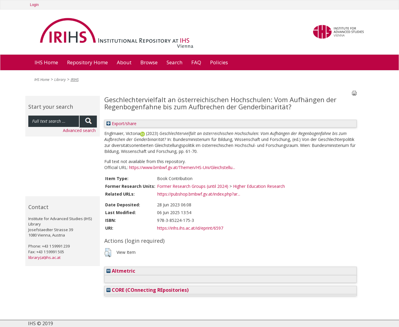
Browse (149, 62)
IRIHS (75, 79)
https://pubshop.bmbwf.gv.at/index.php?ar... (198, 194)
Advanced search (79, 130)
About (124, 62)
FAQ (196, 62)
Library (60, 79)
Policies (219, 62)
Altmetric (120, 271)
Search (174, 62)
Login (34, 5)
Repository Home (87, 62)
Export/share (121, 123)
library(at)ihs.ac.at (44, 257)
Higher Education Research (259, 186)
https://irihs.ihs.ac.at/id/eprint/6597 (190, 228)
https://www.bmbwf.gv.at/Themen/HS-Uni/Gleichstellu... (182, 167)
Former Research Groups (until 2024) (192, 186)
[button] (107, 252)
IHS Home (46, 62)
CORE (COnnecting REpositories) (147, 290)
